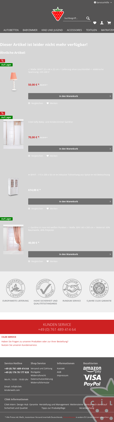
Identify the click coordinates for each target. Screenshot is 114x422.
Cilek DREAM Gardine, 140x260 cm (48, 221)
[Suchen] (88, 18)
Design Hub (22, 404)
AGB (59, 372)
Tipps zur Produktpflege (53, 408)
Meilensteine (76, 404)
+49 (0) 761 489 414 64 (57, 329)
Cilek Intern (10, 404)
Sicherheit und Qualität (16, 408)
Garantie (33, 404)
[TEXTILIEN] (91, 30)
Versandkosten (69, 417)
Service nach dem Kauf (95, 404)
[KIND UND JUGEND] (52, 30)
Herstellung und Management (54, 404)
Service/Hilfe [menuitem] (102, 2)
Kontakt (61, 368)
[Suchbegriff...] (77, 18)
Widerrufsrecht (38, 375)
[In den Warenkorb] (70, 96)
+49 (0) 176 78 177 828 (16, 372)
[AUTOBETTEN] (11, 30)
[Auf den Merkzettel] (52, 103)
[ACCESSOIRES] (74, 30)
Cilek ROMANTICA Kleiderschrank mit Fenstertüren (57, 168)
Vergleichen (35, 103)
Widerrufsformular (40, 382)
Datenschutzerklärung (42, 379)
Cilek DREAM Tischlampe (42, 62)
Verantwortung (86, 408)
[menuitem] (77, 19)
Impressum (62, 375)
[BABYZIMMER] (30, 30)
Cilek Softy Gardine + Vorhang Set (47, 115)
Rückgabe (35, 372)
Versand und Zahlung (41, 368)
